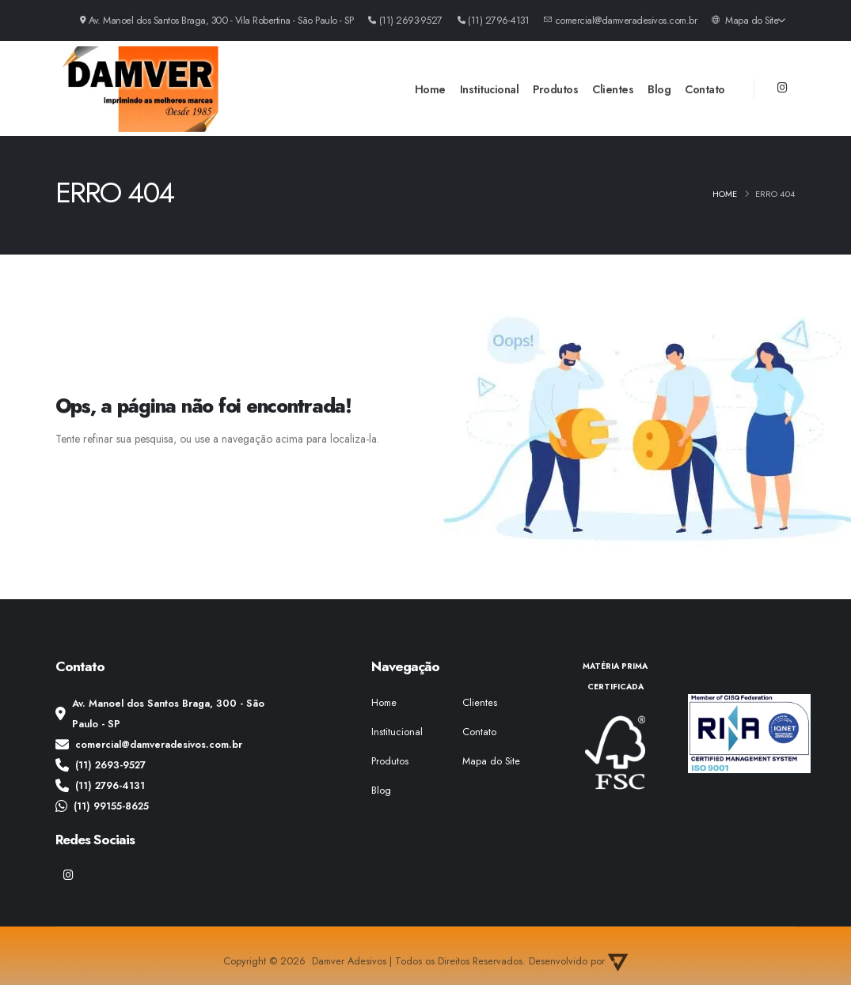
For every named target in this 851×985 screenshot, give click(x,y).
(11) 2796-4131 (100, 786)
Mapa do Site (748, 20)
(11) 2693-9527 (100, 765)
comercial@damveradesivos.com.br (148, 745)
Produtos (555, 89)
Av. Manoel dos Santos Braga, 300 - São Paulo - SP (159, 713)
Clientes (612, 89)
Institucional (489, 89)
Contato (705, 89)
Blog (659, 89)
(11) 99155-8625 (102, 806)
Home (430, 89)
